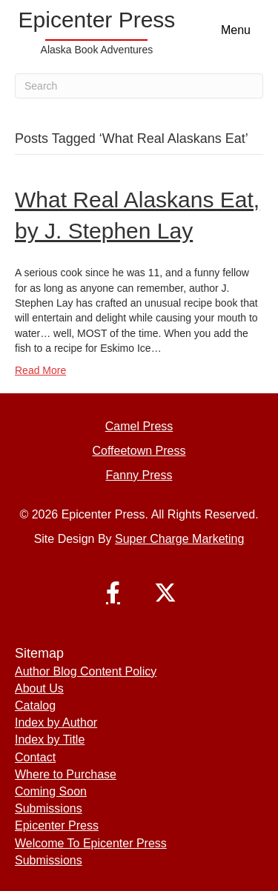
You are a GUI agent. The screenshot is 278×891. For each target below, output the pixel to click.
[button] (113, 592)
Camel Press (139, 426)
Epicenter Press (57, 825)
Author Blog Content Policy (85, 671)
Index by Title (50, 739)
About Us (39, 688)
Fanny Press (139, 475)
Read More (40, 370)
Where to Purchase (65, 774)
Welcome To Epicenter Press (91, 843)
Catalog (35, 705)
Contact (35, 757)
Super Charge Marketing (179, 539)
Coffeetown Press (139, 450)
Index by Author (56, 722)
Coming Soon (51, 791)
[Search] (139, 86)
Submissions (48, 808)
